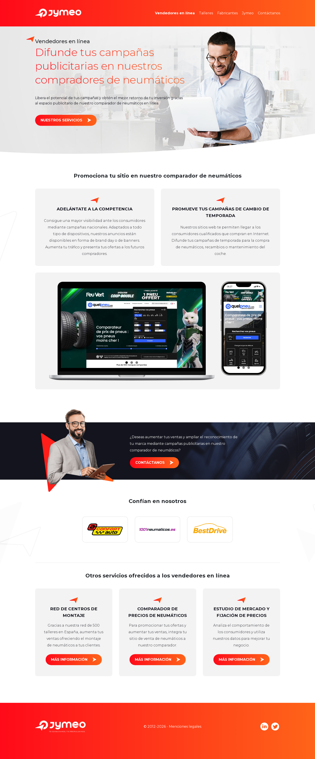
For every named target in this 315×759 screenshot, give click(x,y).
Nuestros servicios (61, 120)
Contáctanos (269, 13)
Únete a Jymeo (262, 20)
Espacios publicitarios (180, 20)
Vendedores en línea (175, 13)
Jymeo (248, 13)
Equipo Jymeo (261, 6)
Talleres (206, 13)
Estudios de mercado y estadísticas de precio (201, 6)
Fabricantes (227, 13)
